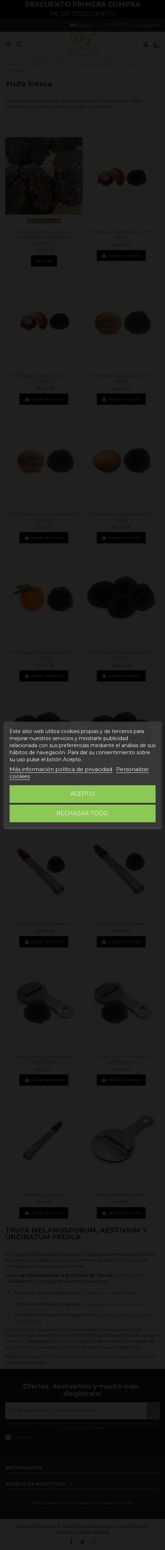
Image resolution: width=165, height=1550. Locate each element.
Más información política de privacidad (60, 769)
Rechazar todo (82, 813)
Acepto (82, 794)
